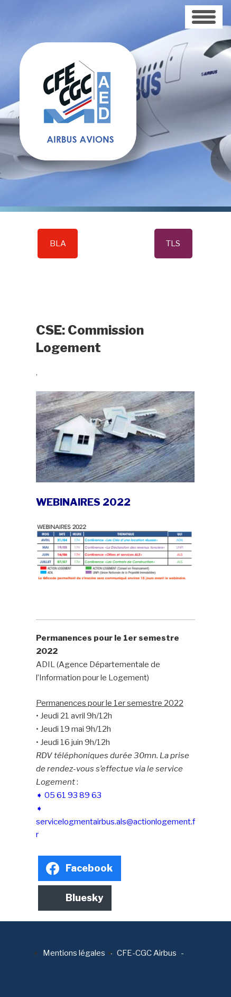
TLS (173, 243)
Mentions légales (74, 953)
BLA (58, 243)
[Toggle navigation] (204, 17)
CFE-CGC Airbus (147, 953)
